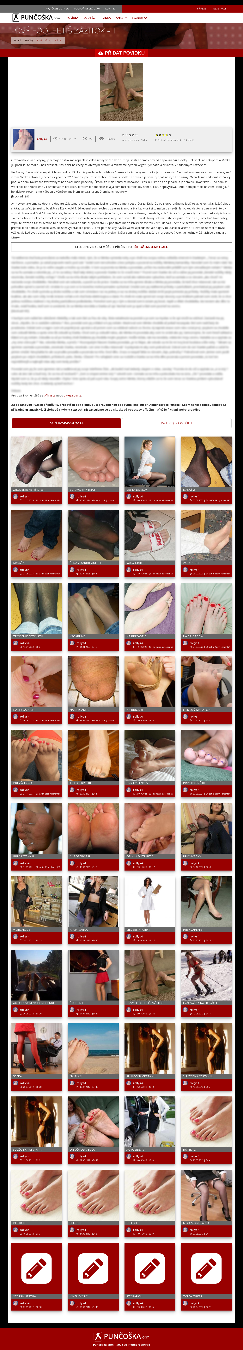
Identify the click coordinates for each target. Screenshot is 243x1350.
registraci (158, 247)
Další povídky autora (66, 423)
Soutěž (91, 18)
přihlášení (141, 247)
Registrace (219, 8)
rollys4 (42, 139)
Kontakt (110, 8)
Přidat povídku (125, 53)
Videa (107, 18)
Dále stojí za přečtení (176, 423)
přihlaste (50, 395)
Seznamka (139, 18)
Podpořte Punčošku (87, 8)
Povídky (72, 18)
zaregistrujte (72, 395)
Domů (17, 40)
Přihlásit (202, 8)
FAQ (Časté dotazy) (57, 8)
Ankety (121, 18)
